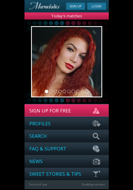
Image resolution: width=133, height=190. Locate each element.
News (65, 161)
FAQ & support (65, 148)
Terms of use (37, 184)
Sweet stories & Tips (65, 174)
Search (65, 136)
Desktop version (93, 184)
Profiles (65, 123)
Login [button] (96, 6)
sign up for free (65, 110)
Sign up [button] (76, 6)
